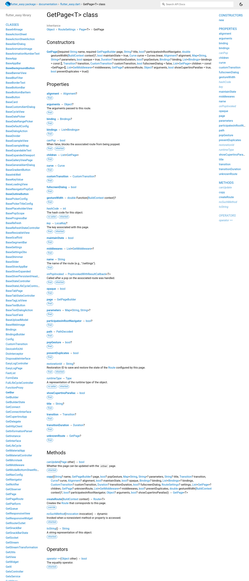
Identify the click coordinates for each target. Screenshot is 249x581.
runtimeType (54, 378)
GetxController (14, 571)
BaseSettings (14, 247)
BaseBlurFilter (14, 78)
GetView (11, 557)
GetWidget (12, 562)
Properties (228, 29)
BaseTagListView (16, 300)
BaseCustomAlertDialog (20, 107)
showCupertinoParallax (61, 393)
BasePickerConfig (16, 199)
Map (194, 55)
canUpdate (53, 462)
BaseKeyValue (14, 179)
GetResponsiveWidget (19, 518)
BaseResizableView (18, 232)
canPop (51, 140)
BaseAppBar (13, 63)
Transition (69, 63)
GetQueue (12, 508)
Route (112, 367)
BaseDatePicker (15, 116)
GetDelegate (13, 421)
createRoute (54, 499)
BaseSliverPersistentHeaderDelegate (28, 276)
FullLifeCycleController (19, 382)
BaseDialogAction (16, 131)
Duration (106, 59)
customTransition (57, 176)
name (50, 259)
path (49, 331)
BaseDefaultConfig (17, 126)
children (52, 155)
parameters (54, 310)
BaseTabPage (14, 290)
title (49, 403)
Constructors (231, 15)
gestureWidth (55, 197)
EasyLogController (17, 363)
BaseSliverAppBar (17, 266)
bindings (52, 129)
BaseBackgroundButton (20, 68)
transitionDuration (58, 425)
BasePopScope (15, 213)
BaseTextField (14, 315)
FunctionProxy (14, 387)
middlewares (55, 248)
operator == (53, 558)
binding (51, 119)
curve (50, 165)
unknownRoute (56, 436)
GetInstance (13, 436)
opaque (51, 288)
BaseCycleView (15, 111)
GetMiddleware (82, 67)
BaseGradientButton (18, 169)
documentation (48, 4)
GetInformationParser (19, 431)
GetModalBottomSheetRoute (23, 470)
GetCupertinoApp (16, 416)
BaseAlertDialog (15, 44)
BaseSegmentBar (16, 242)
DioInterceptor (14, 353)
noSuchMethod (56, 513)
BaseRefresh (13, 223)
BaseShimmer (14, 257)
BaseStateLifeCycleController (24, 286)
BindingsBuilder (15, 334)
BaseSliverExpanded (18, 271)
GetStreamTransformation (22, 547)
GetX (9, 566)
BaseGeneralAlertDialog (20, 165)
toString (51, 528)
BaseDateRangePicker (19, 121)
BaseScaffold (14, 237)
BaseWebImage (15, 324)
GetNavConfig (14, 474)
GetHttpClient (14, 426)
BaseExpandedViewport (20, 155)
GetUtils (10, 552)
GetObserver (13, 489)
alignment (53, 93)
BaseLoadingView (17, 184)
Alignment (170, 55)
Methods (226, 182)
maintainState (55, 238)
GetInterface (13, 441)
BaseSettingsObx (16, 252)
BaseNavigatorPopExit (19, 189)
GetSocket (12, 537)
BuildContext (76, 55)
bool (141, 51)
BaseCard (12, 102)
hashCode (53, 208)
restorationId (54, 363)
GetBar (10, 392)
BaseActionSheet (16, 34)
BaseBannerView (16, 73)
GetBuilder (12, 397)
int (64, 208)
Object (51, 29)
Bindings (165, 59)
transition (52, 414)
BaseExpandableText (18, 150)
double (186, 51)
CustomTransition (101, 63)
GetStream (12, 542)
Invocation (72, 513)
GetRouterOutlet (15, 523)
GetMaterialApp (15, 450)
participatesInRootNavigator (64, 321)
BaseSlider (12, 261)
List (185, 59)
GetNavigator (14, 479)
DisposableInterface (18, 358)
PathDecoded (64, 331)
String (73, 51)
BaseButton (13, 97)
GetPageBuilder (106, 51)
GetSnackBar (14, 528)
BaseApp (11, 58)
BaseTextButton (15, 305)
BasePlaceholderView (19, 208)
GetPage (52, 51)
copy (50, 476)
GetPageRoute (14, 499)
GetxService (13, 576)
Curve (133, 55)
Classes (12, 24)
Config (10, 339)
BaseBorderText (15, 82)
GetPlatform (13, 503)
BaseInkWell (13, 174)
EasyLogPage (14, 368)
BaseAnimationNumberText (23, 53)
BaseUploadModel (17, 320)
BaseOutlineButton (17, 194)
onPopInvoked (55, 274)
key (49, 223)
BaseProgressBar (16, 218)
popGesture (54, 342)
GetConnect (13, 407)
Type (69, 378)
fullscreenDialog (57, 187)
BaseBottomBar (15, 87)
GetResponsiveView (18, 513)
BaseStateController (18, 281)
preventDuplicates (58, 353)
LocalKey (60, 223)
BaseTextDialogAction (19, 310)
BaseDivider (13, 136)
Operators (227, 215)
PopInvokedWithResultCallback (87, 274)
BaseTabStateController (20, 295)
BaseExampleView (17, 140)
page (50, 299)
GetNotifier (12, 484)
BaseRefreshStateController (23, 228)
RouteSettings (67, 29)
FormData (12, 378)
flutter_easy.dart (70, 4)
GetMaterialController (19, 455)
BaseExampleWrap (17, 145)
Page (82, 29)
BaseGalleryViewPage (19, 160)
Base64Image (14, 29)
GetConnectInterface (18, 411)
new (221, 20)
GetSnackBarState (17, 532)
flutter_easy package (23, 4)
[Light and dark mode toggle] (241, 4)
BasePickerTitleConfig (19, 203)
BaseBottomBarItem (18, 92)
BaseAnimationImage (19, 48)
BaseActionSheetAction (20, 39)
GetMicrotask (14, 460)
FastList (11, 373)
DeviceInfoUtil (14, 349)
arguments (53, 104)
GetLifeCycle (13, 445)
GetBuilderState (15, 402)
